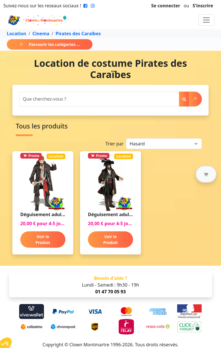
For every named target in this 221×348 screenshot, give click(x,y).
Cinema (40, 33)
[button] (206, 174)
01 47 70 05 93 (110, 292)
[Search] (99, 99)
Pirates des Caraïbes (78, 33)
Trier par (114, 144)
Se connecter (165, 6)
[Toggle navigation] (206, 20)
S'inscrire (203, 6)
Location (16, 33)
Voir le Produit (43, 239)
